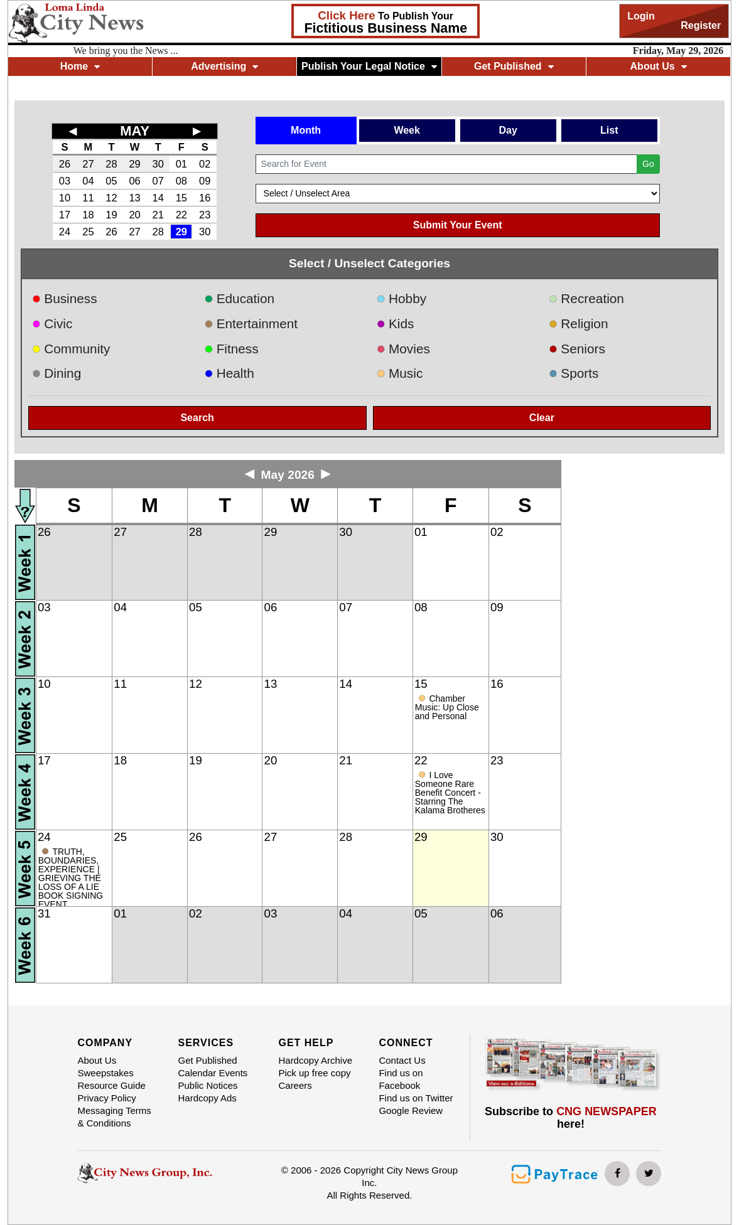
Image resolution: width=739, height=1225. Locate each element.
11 (88, 197)
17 (64, 214)
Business (64, 298)
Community (71, 348)
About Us (658, 66)
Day (508, 130)
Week (407, 130)
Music (399, 373)
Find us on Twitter (416, 1098)
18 (88, 214)
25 (88, 231)
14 (158, 197)
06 (134, 180)
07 (158, 180)
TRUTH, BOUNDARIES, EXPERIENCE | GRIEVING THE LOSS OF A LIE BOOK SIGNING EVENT (70, 878)
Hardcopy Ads (207, 1098)
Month (306, 130)
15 (181, 197)
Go (648, 164)
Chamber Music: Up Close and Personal (447, 707)
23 (204, 214)
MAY (134, 131)
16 (204, 197)
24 (64, 231)
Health (229, 373)
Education (239, 298)
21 (158, 214)
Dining (56, 373)
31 (44, 913)
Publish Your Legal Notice (369, 66)
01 (181, 163)
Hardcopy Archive (315, 1060)
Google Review (411, 1110)
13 (134, 197)
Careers (294, 1085)
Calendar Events (212, 1072)
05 (111, 180)
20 (134, 214)
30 (158, 163)
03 (64, 180)
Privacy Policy (106, 1098)
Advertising (224, 66)
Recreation (586, 298)
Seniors (577, 348)
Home (80, 66)
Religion (578, 323)
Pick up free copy (314, 1072)
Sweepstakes (105, 1072)
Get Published (514, 66)
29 (134, 163)
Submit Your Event (457, 225)
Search (196, 417)
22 (181, 214)
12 (111, 197)
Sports (574, 373)
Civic (52, 323)
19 (111, 214)
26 (64, 163)
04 (88, 180)
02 (204, 163)
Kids (395, 323)
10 (64, 197)
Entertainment (251, 323)
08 (181, 180)
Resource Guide (111, 1085)
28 (111, 163)
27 (88, 163)
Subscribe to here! (571, 1117)
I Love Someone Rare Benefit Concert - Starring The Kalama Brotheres (450, 792)
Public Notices (207, 1085)
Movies (402, 348)
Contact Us (402, 1060)
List (609, 130)
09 (204, 180)
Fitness (231, 348)
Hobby (401, 298)
